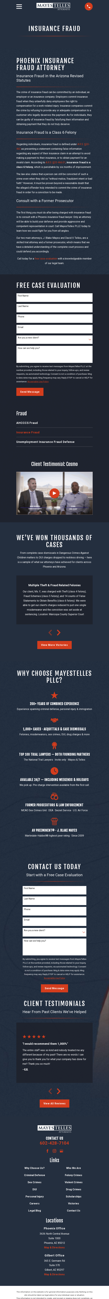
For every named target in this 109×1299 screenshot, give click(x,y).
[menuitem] (54, 423)
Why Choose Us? (34, 1168)
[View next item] (59, 633)
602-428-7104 (54, 1143)
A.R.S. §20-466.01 (56, 162)
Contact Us (73, 1210)
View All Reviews (54, 1103)
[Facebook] (47, 1151)
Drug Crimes (73, 1189)
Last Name (23, 306)
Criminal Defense (34, 1175)
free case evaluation (46, 258)
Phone (21, 316)
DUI (35, 1189)
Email (20, 327)
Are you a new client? (28, 337)
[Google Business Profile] (61, 1151)
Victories (73, 1203)
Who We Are (73, 1168)
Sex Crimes (34, 1182)
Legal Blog (34, 1210)
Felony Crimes (73, 1175)
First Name (23, 295)
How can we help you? (29, 348)
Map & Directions (54, 1247)
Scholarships (73, 1196)
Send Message (30, 391)
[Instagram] (54, 1151)
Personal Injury (35, 1196)
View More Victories (54, 644)
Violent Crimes (74, 1182)
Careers (35, 1203)
